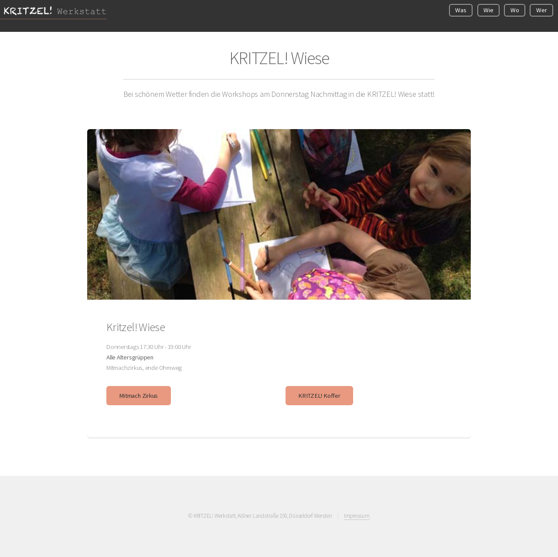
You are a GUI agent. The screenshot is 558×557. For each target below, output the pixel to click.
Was (460, 10)
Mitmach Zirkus (138, 396)
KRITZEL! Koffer (319, 396)
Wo (514, 10)
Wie (488, 10)
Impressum (357, 515)
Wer (541, 10)
